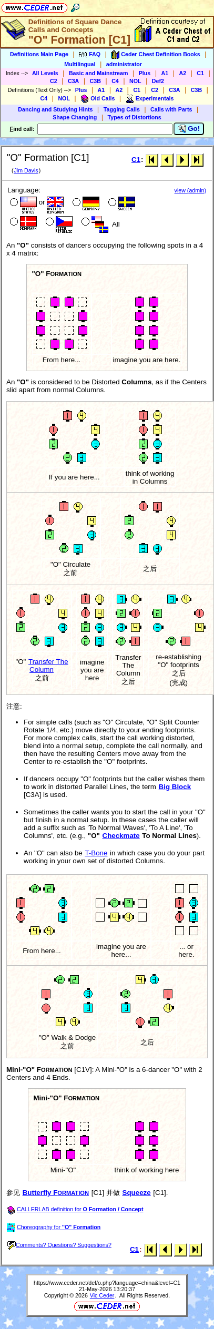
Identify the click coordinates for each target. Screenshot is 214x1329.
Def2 (158, 81)
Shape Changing (75, 117)
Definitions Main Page (39, 54)
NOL (135, 81)
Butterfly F (56, 1193)
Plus (145, 73)
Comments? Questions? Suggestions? (59, 1245)
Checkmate (121, 836)
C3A (73, 81)
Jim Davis (26, 170)
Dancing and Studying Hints (55, 109)
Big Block (175, 787)
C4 (115, 81)
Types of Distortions (134, 117)
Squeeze (137, 1193)
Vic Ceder (102, 1295)
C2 (53, 81)
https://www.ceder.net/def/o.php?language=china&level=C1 (107, 1283)
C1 (200, 73)
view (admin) (190, 190)
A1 (165, 73)
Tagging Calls (122, 109)
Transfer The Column (48, 665)
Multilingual (79, 64)
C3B (95, 81)
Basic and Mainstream (98, 73)
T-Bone (96, 853)
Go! (189, 129)
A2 (182, 73)
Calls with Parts (171, 109)
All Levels (45, 73)
